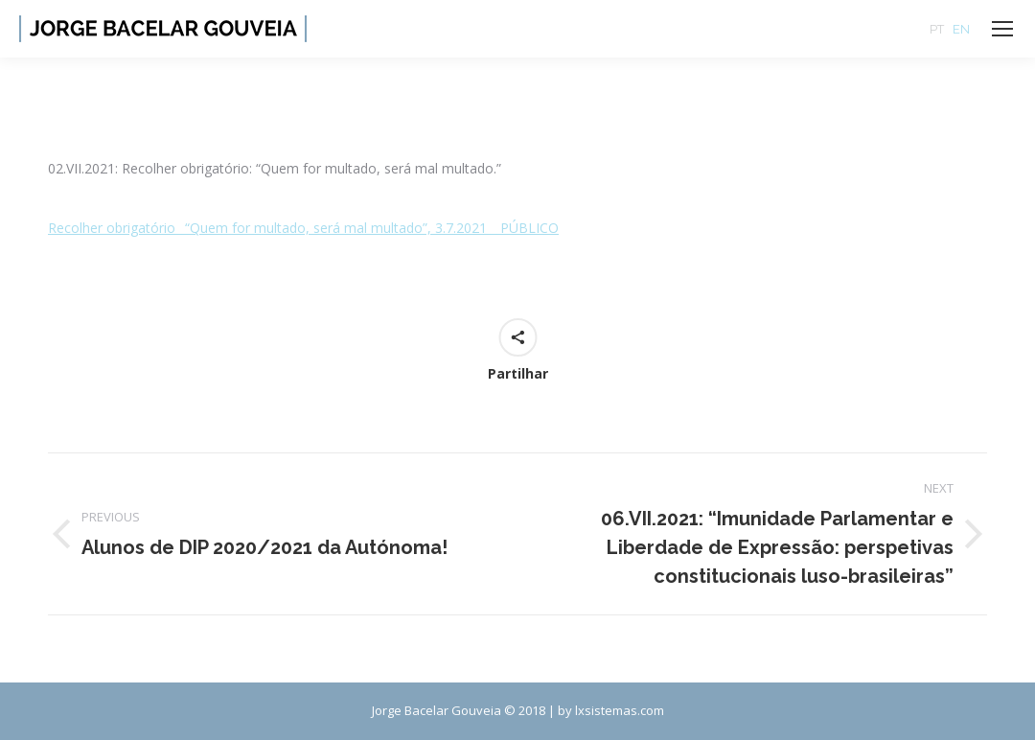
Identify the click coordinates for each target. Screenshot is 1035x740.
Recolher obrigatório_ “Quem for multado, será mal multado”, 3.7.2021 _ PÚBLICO (303, 228)
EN (961, 29)
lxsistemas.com (619, 710)
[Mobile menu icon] (1002, 28)
